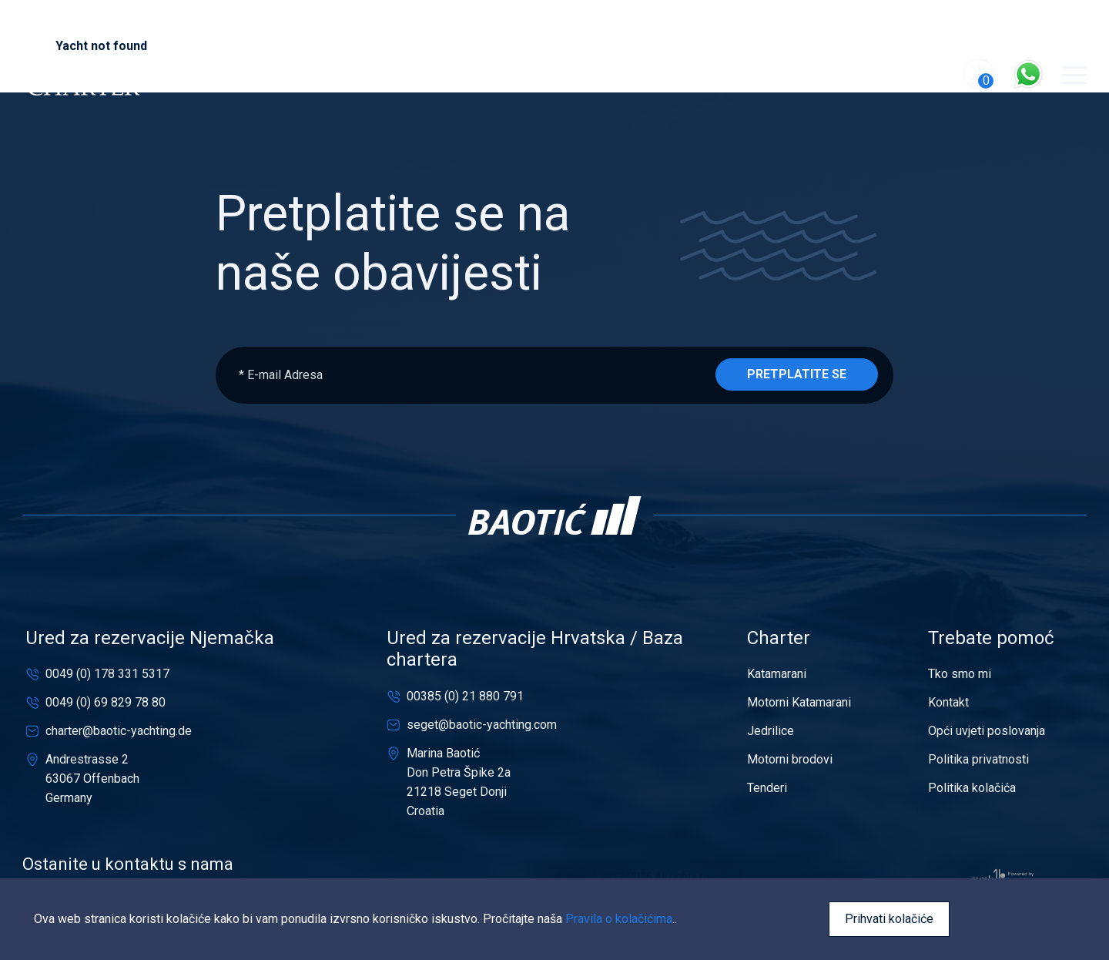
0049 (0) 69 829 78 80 (105, 702)
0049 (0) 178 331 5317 (107, 673)
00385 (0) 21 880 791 (465, 696)
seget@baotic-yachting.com (482, 724)
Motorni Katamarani (799, 702)
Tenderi (767, 787)
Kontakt (948, 702)
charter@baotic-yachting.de (118, 730)
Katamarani (776, 673)
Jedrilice (770, 730)
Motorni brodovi (790, 759)
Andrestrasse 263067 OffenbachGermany (92, 778)
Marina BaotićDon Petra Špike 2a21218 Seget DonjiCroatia (459, 782)
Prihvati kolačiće (889, 918)
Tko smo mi (959, 673)
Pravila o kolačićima (618, 918)
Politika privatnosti (978, 759)
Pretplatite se (796, 374)
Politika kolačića (972, 787)
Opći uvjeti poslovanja (986, 730)
